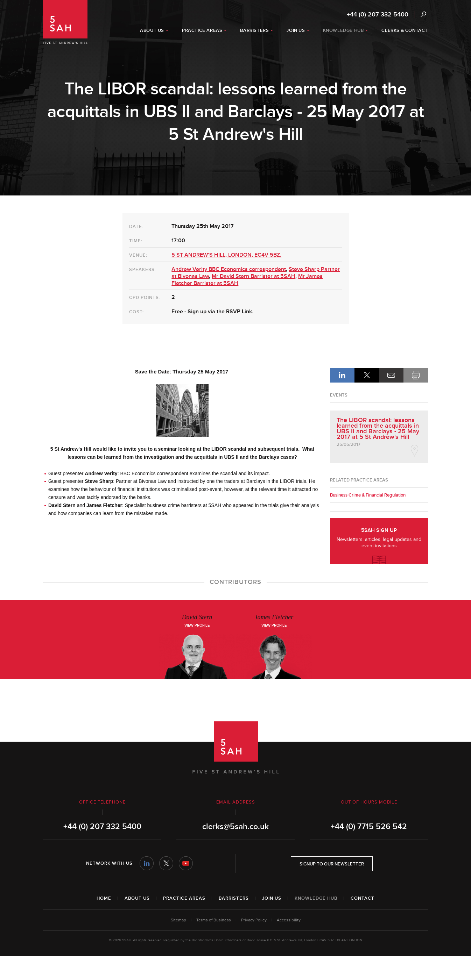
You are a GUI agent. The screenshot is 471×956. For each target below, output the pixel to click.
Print (415, 375)
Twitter (166, 863)
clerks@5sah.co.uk (235, 827)
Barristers (234, 898)
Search (423, 14)
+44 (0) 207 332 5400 (377, 14)
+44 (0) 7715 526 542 (369, 827)
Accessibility (289, 920)
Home (104, 898)
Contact (362, 898)
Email (391, 375)
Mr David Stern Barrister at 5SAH (253, 276)
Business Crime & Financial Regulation (368, 495)
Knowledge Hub (316, 898)
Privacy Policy (254, 920)
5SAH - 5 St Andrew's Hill (65, 22)
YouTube (186, 863)
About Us (137, 898)
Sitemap (178, 920)
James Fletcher (274, 617)
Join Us (271, 898)
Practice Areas (184, 898)
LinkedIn (342, 375)
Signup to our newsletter (332, 864)
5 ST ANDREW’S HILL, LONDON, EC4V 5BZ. (226, 254)
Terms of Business (213, 920)
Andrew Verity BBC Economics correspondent (228, 269)
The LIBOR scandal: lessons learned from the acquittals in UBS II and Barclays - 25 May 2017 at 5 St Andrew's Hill (378, 428)
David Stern (197, 617)
